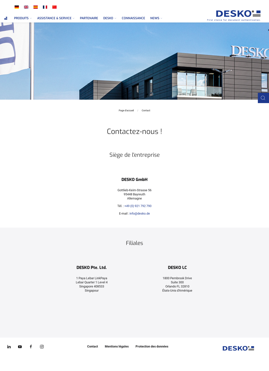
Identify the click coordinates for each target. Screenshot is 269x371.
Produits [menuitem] (23, 18)
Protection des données (152, 346)
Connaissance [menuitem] (133, 18)
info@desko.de (140, 213)
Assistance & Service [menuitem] (56, 18)
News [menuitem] (156, 18)
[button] (264, 97)
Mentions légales (117, 346)
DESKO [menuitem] (110, 18)
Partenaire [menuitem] (89, 18)
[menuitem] (5, 18)
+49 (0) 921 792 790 (137, 206)
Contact (92, 346)
